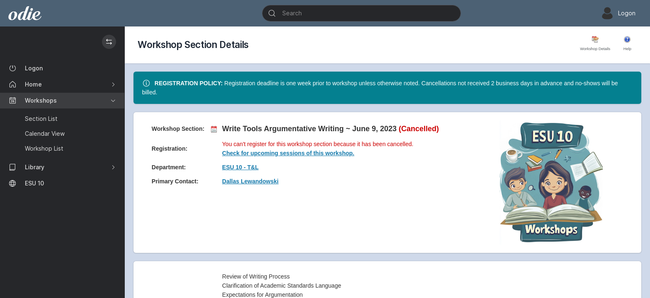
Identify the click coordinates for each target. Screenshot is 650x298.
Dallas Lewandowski (250, 181)
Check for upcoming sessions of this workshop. (288, 153)
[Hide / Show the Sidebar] (109, 42)
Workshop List (44, 148)
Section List (41, 118)
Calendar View (45, 133)
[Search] (361, 13)
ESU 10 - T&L (240, 167)
